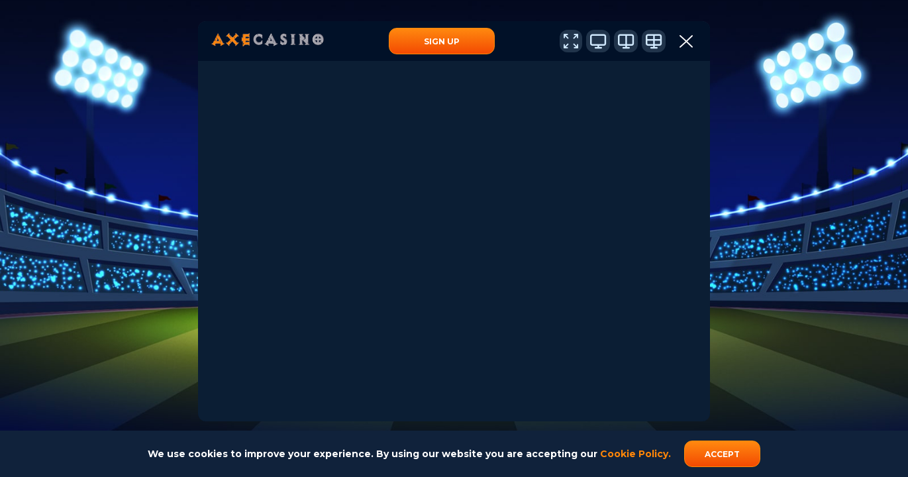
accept (722, 454)
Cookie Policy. (635, 454)
